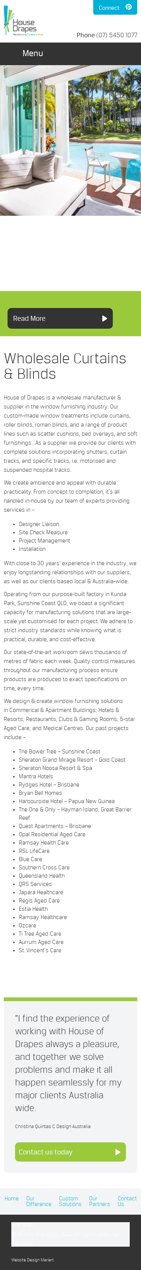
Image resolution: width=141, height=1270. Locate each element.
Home (12, 1198)
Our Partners (99, 1201)
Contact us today (46, 1152)
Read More (29, 318)
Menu (33, 53)
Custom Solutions (70, 1201)
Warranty (22, 1244)
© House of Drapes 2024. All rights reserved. (66, 1234)
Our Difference (39, 1201)
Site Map (22, 1225)
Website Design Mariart (32, 1260)
